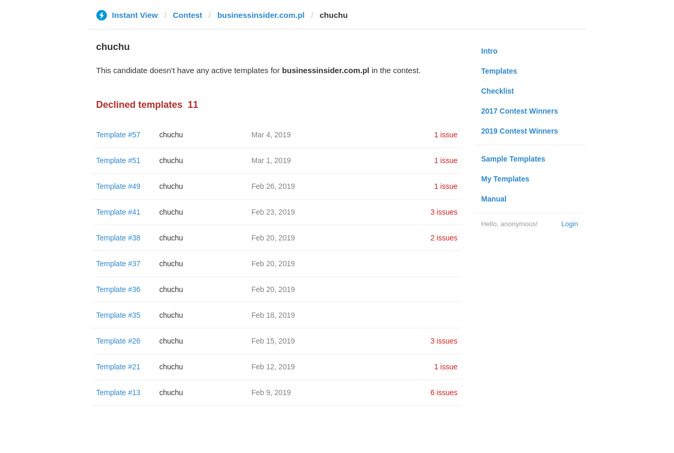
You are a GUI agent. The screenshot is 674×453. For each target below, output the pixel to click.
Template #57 (118, 134)
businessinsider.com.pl (261, 15)
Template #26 (118, 341)
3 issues (443, 212)
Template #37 (118, 263)
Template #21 (118, 367)
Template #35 (118, 315)
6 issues (443, 392)
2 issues (443, 238)
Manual (494, 199)
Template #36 (118, 289)
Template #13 (118, 392)
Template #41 (118, 212)
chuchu (171, 134)
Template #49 (118, 186)
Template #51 (118, 160)
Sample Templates (513, 159)
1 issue (445, 134)
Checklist (497, 91)
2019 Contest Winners (519, 131)
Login (569, 224)
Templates (499, 71)
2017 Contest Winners (519, 111)
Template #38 (118, 238)
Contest (187, 15)
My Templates (505, 179)
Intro (489, 51)
